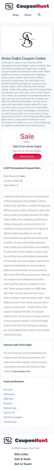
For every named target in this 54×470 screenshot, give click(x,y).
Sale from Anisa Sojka (27, 146)
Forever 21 (9, 412)
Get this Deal (27, 156)
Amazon (8, 403)
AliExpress (9, 394)
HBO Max (8, 398)
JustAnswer (10, 421)
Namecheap (10, 408)
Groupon (8, 389)
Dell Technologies (13, 417)
